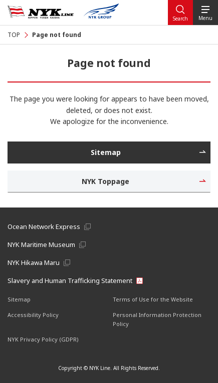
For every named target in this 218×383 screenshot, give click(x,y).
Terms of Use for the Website (153, 299)
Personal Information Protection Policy (157, 319)
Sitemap (19, 299)
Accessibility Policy (33, 314)
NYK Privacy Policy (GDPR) (43, 339)
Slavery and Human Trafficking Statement (70, 280)
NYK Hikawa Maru (34, 262)
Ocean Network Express (44, 226)
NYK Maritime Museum (41, 244)
